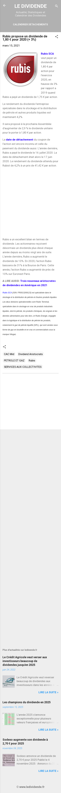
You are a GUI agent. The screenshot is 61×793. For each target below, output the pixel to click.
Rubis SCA (7, 293)
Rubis (32, 360)
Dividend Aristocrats (30, 354)
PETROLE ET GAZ (14, 360)
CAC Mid (9, 354)
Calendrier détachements (30, 24)
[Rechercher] (56, 6)
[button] (56, 37)
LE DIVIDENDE (30, 6)
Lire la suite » (48, 692)
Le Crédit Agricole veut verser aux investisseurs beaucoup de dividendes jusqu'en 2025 (25, 661)
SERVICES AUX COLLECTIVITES (23, 366)
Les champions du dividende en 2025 (27, 702)
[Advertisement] (30, 203)
